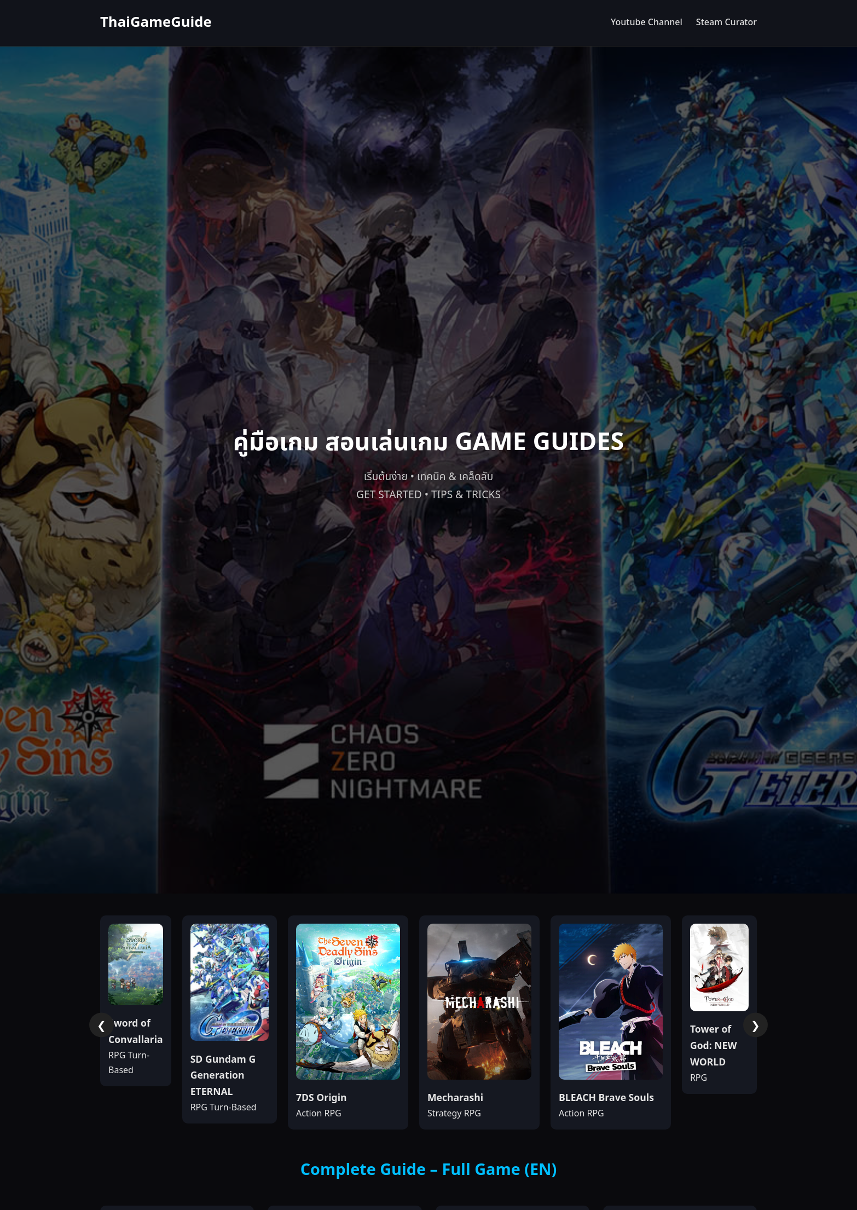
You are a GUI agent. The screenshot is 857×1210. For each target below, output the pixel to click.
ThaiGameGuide (156, 22)
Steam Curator (726, 22)
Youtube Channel (646, 22)
